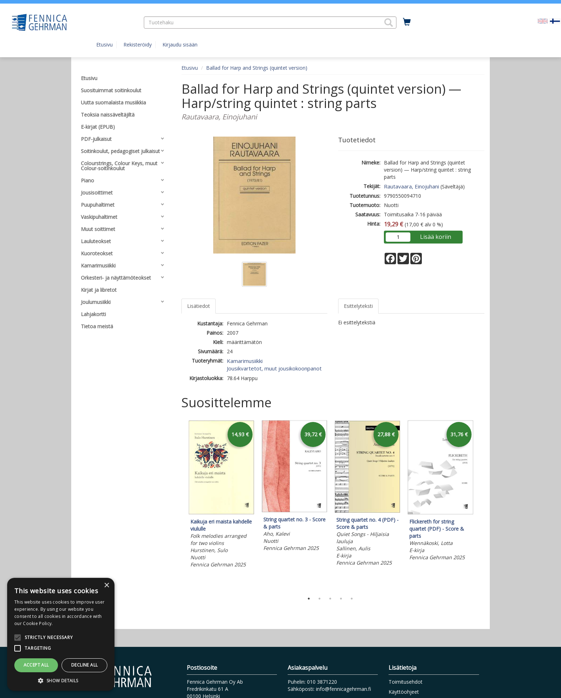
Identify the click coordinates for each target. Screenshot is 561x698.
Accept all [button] (36, 665)
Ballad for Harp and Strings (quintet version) (256, 67)
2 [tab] (319, 598)
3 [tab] (330, 598)
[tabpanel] (221, 495)
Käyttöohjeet (404, 691)
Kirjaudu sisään (179, 44)
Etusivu (104, 44)
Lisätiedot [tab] (198, 306)
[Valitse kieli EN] (543, 20)
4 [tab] (341, 598)
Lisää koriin (435, 237)
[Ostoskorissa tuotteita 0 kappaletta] (407, 22)
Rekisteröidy (137, 44)
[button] (388, 22)
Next (480, 504)
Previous (179, 504)
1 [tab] (308, 598)
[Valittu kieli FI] (555, 20)
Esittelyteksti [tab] (358, 306)
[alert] (60, 634)
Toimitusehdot (406, 681)
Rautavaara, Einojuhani (411, 186)
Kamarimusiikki (245, 360)
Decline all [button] (84, 665)
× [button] (106, 585)
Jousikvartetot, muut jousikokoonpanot (274, 368)
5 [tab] (351, 598)
